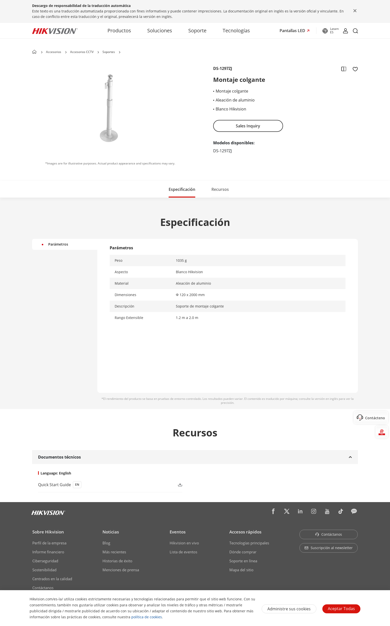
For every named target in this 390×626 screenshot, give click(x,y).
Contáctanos (42, 587)
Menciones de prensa (120, 569)
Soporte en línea (243, 560)
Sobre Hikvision (48, 532)
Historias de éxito (117, 560)
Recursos (220, 189)
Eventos (178, 532)
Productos (119, 30)
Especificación (182, 189)
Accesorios (53, 52)
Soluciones (159, 30)
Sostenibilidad (44, 569)
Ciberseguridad (45, 560)
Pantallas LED (293, 30)
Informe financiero (48, 551)
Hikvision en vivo (184, 542)
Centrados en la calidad (52, 578)
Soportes (108, 52)
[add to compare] (343, 69)
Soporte (197, 30)
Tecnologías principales (249, 542)
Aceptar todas (341, 608)
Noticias (110, 532)
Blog (106, 542)
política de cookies (146, 617)
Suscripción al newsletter (328, 547)
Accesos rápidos (245, 532)
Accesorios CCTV (82, 52)
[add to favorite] (353, 69)
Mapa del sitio (241, 569)
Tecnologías (236, 30)
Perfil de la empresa (49, 542)
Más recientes (114, 551)
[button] (66, 52)
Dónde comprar (242, 551)
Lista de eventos (183, 551)
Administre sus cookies (289, 609)
